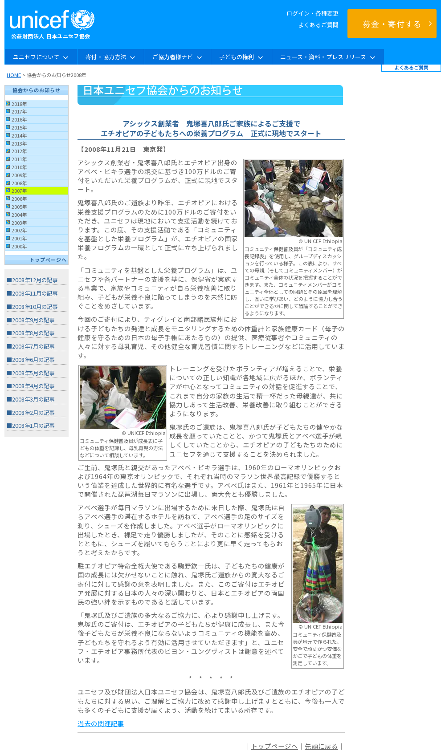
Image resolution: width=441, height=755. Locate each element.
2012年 (19, 150)
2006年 (19, 198)
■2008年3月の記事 (30, 399)
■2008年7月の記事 (30, 346)
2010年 (19, 166)
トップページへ (48, 259)
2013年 (19, 143)
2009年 (19, 175)
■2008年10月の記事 (32, 307)
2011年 (19, 158)
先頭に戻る (321, 746)
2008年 (19, 183)
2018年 (19, 103)
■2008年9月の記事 (30, 320)
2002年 (19, 230)
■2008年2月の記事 (30, 413)
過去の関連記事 (101, 723)
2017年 (19, 111)
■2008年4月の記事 (30, 386)
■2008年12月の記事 (32, 280)
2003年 (19, 222)
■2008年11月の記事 (32, 293)
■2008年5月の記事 (30, 373)
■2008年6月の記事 (30, 360)
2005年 (19, 206)
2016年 (19, 119)
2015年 (19, 127)
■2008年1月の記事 (30, 426)
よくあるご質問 (318, 25)
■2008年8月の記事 (30, 333)
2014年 (19, 135)
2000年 (19, 246)
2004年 (19, 214)
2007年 (19, 190)
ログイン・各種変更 (312, 13)
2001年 (19, 238)
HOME (14, 74)
